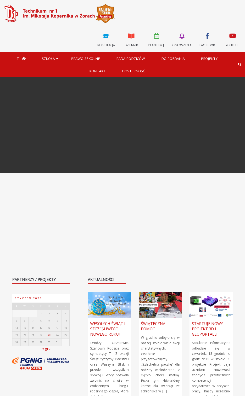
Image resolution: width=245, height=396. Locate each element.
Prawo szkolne (85, 58)
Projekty (209, 58)
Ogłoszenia (182, 39)
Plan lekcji (156, 39)
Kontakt (97, 71)
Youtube (232, 39)
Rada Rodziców (130, 58)
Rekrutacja (106, 39)
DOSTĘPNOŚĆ (133, 71)
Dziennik (131, 39)
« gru (46, 348)
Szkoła (48, 58)
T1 (21, 58)
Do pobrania (173, 58)
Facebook (207, 39)
